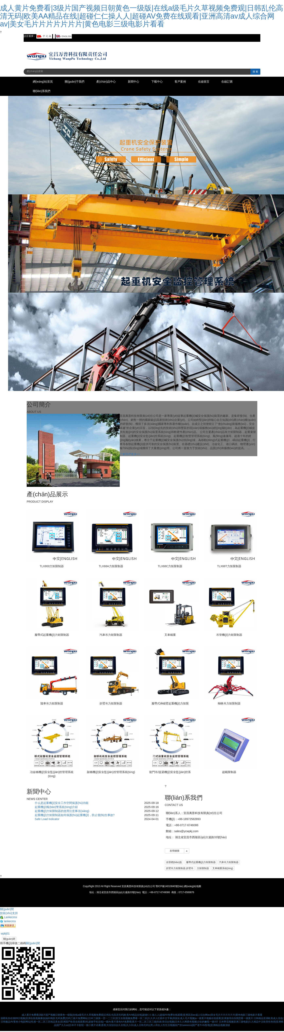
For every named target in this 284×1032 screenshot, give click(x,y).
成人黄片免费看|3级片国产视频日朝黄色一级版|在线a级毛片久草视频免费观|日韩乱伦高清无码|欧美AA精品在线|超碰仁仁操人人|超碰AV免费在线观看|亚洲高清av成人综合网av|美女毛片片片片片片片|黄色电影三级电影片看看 (141, 16)
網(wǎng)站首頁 (44, 81)
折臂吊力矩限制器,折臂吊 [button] (179, 869)
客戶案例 (189, 81)
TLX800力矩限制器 (52, 567)
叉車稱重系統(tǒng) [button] (222, 869)
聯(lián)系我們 (42, 91)
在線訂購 (239, 81)
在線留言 (214, 81)
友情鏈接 (174, 851)
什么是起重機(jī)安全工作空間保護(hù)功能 (61, 803)
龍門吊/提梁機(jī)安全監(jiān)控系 (170, 772)
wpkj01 (5, 934)
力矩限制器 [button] (203, 869)
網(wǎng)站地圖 (192, 887)
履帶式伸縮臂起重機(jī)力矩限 (170, 704)
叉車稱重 (170, 635)
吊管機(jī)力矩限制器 (229, 635)
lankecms (8, 922)
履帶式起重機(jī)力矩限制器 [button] (201, 863)
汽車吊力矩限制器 (111, 635)
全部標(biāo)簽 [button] (174, 863)
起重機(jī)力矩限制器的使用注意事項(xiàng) (62, 811)
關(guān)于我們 (77, 81)
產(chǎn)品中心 (110, 81)
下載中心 (164, 81)
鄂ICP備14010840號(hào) (169, 887)
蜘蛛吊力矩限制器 (229, 704)
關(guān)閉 (9, 939)
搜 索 (255, 71)
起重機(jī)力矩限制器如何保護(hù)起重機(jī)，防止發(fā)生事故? (74, 815)
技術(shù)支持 (9, 914)
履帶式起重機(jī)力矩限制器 (52, 635)
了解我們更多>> (130, 455)
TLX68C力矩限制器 (170, 567)
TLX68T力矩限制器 (229, 567)
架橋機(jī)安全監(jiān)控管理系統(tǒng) (111, 772)
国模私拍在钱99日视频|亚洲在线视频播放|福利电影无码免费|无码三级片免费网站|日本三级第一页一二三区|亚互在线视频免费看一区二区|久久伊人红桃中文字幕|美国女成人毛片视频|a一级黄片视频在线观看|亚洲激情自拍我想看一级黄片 (127, 1019)
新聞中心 (139, 81)
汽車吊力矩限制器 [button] (228, 863)
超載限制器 (229, 772)
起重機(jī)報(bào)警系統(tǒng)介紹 (56, 807)
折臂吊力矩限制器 (111, 704)
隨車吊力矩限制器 (51, 704)
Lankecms (8, 918)
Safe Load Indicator (47, 819)
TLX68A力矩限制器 (111, 567)
